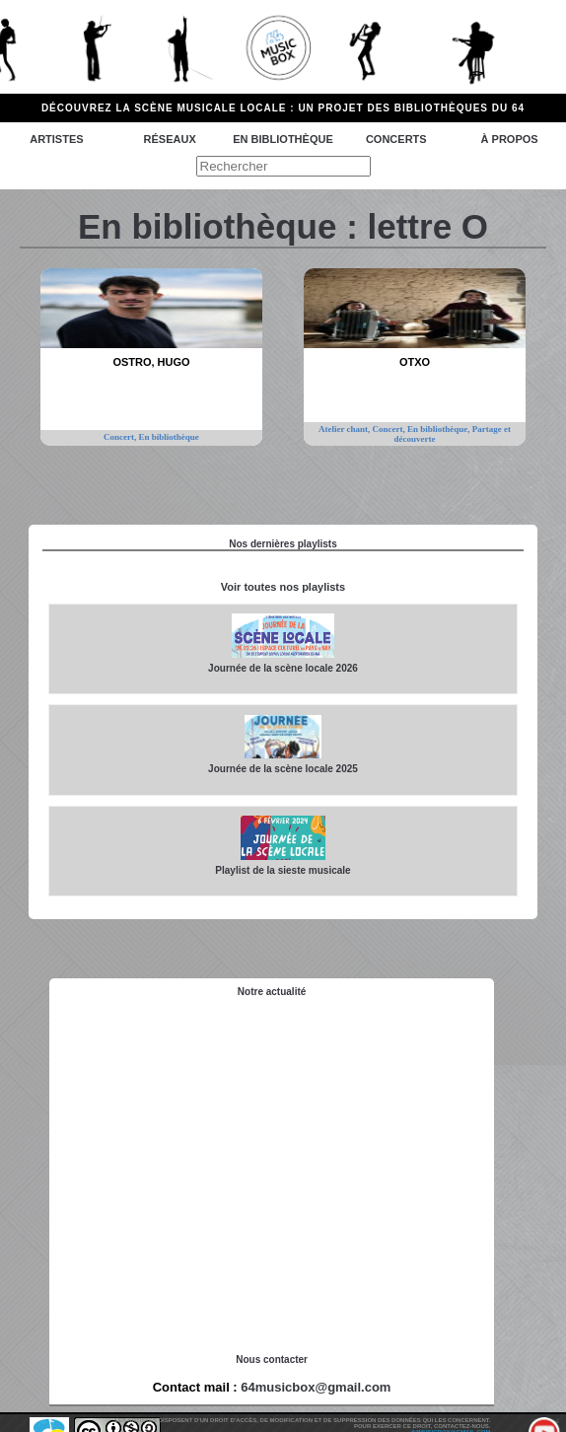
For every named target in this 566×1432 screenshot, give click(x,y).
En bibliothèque (282, 139)
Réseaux (170, 139)
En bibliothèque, (439, 429)
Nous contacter (272, 1359)
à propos (509, 139)
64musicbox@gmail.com (315, 1387)
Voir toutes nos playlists (283, 587)
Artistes (56, 139)
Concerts (396, 139)
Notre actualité (272, 991)
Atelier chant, (345, 429)
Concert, (121, 437)
